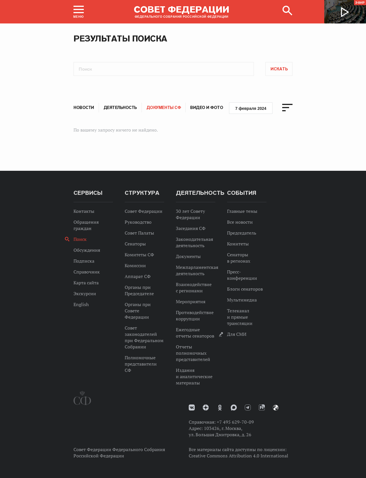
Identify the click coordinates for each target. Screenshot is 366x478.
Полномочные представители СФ (141, 364)
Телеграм (248, 407)
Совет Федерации (143, 211)
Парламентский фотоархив (276, 407)
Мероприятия (190, 301)
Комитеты (238, 244)
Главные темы (242, 211)
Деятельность (120, 107)
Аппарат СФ (138, 276)
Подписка (83, 261)
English (81, 304)
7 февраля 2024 (250, 108)
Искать (279, 69)
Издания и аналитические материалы (194, 376)
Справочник (86, 272)
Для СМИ (236, 334)
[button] (78, 11)
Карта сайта (86, 282)
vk (192, 407)
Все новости (240, 222)
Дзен (206, 407)
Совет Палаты (139, 233)
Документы (188, 256)
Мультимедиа (242, 300)
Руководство (138, 222)
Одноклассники (220, 407)
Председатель (241, 233)
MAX (234, 407)
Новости (83, 107)
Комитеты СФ (139, 254)
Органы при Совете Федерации (138, 311)
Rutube (262, 407)
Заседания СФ (191, 228)
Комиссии (135, 265)
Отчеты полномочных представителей (193, 353)
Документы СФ (163, 107)
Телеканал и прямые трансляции (239, 317)
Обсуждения (86, 250)
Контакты (83, 211)
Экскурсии (84, 293)
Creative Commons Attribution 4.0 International (238, 456)
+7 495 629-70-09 (235, 422)
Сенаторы (135, 244)
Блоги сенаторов (245, 289)
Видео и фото (206, 107)
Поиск (80, 239)
